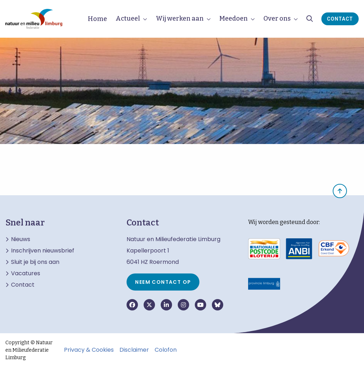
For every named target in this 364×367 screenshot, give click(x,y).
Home (97, 19)
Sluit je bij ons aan (35, 262)
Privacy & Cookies (89, 350)
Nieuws (20, 239)
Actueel (128, 18)
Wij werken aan (180, 18)
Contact (340, 19)
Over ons (277, 18)
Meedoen (233, 18)
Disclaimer (134, 350)
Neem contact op (163, 282)
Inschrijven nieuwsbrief (42, 251)
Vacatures (25, 273)
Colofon (166, 350)
